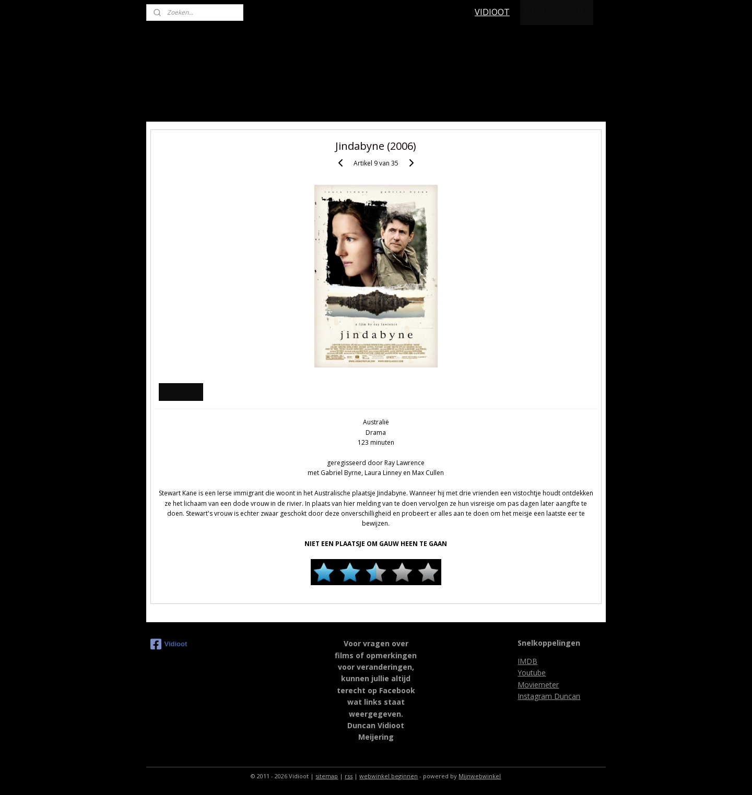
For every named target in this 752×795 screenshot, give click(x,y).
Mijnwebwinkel (480, 776)
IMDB (527, 661)
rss (348, 776)
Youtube (532, 673)
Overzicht (181, 391)
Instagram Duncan (549, 696)
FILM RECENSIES (556, 12)
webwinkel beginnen (388, 776)
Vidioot (168, 644)
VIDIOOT (492, 12)
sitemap (326, 776)
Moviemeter (538, 685)
